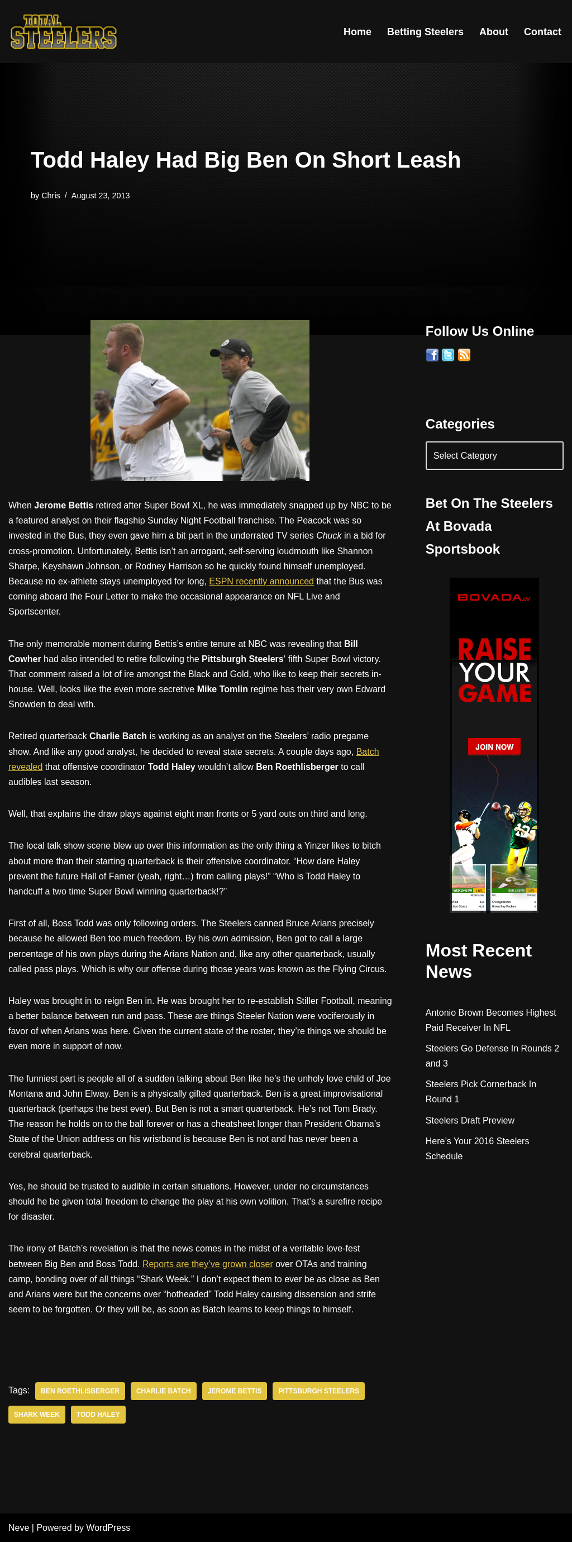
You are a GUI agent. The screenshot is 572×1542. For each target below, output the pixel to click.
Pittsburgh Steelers (318, 1391)
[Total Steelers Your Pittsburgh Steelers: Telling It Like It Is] (64, 31)
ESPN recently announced (261, 581)
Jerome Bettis (235, 1391)
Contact (542, 31)
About (493, 31)
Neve (18, 1528)
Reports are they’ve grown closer (207, 1264)
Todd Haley (98, 1415)
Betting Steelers (425, 31)
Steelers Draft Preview (470, 1120)
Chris (50, 195)
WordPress (108, 1528)
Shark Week (37, 1415)
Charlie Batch (163, 1391)
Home (357, 31)
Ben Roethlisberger (80, 1391)
